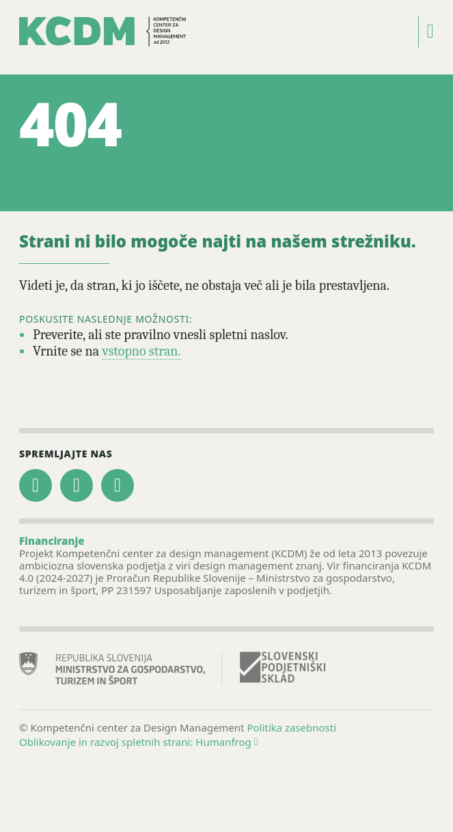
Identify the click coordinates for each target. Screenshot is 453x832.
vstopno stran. (141, 351)
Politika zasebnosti (291, 727)
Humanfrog (226, 742)
